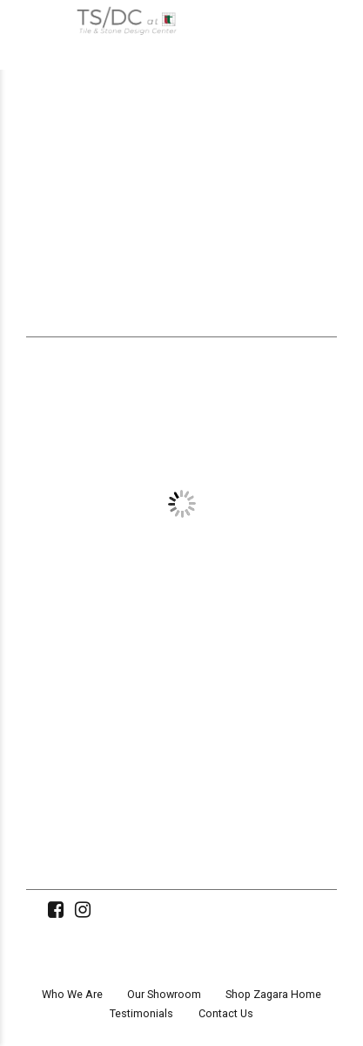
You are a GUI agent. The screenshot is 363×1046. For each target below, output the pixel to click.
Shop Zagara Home (273, 994)
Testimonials (141, 1013)
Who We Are (72, 994)
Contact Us (225, 1013)
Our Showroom (164, 994)
